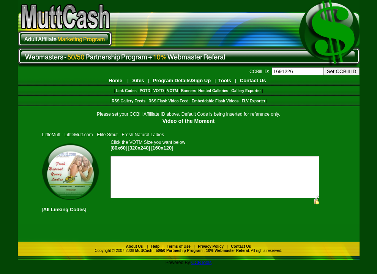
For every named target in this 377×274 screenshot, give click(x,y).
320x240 (139, 148)
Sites (138, 80)
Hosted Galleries (213, 91)
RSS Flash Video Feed (168, 101)
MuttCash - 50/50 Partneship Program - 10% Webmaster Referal (192, 258)
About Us (134, 254)
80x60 (119, 148)
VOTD (158, 91)
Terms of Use (179, 254)
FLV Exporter (253, 101)
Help (155, 254)
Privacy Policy (211, 254)
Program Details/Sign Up (182, 80)
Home (115, 80)
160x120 (162, 148)
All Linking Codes (64, 217)
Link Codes (126, 91)
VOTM (172, 91)
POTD (145, 91)
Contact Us (253, 80)
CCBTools (201, 270)
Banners (188, 91)
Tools (224, 80)
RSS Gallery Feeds (128, 101)
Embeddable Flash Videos (215, 101)
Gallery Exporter (246, 91)
